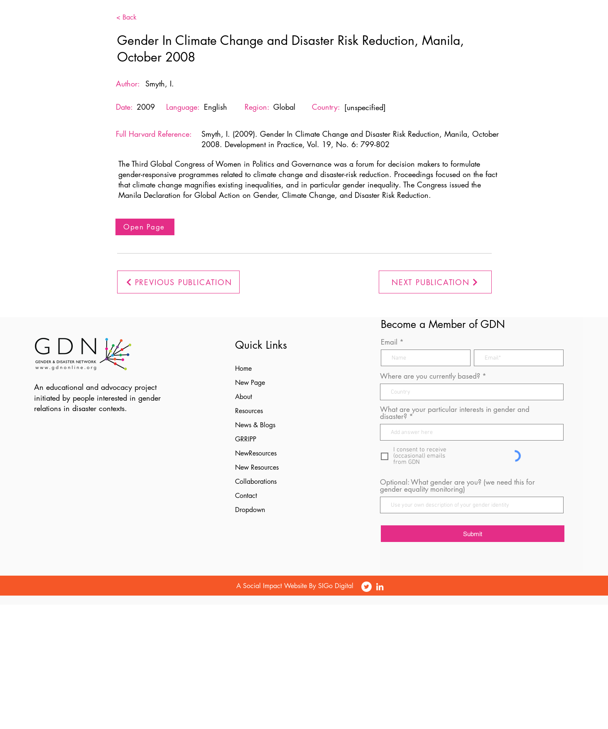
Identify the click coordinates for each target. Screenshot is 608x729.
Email (389, 342)
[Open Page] (144, 227)
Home (243, 368)
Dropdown (250, 509)
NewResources (256, 453)
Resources (249, 410)
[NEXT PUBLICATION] (435, 282)
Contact (246, 495)
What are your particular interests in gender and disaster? (455, 413)
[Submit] (472, 533)
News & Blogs (255, 425)
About (243, 396)
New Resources (257, 467)
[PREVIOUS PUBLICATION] (178, 282)
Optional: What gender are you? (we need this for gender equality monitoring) (457, 486)
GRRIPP (245, 439)
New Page (250, 382)
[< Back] (139, 17)
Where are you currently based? (430, 376)
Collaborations (256, 481)
